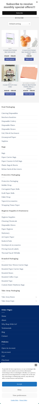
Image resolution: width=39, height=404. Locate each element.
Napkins (5, 141)
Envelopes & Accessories (11, 245)
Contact (5, 336)
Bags (3, 153)
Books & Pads (7, 241)
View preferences (19, 395)
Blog (3, 332)
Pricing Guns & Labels (10, 249)
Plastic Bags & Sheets (10, 165)
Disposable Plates (8, 125)
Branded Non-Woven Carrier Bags (15, 265)
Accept (19, 384)
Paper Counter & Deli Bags (12, 161)
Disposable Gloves (8, 225)
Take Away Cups (8, 301)
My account (6, 352)
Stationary (5, 233)
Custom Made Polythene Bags (13, 285)
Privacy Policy (23, 400)
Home (4, 316)
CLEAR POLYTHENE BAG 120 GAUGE (10, 51)
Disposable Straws (8, 129)
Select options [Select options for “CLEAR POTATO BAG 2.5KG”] (10, 94)
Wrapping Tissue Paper (11, 205)
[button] (36, 365)
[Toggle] (36, 297)
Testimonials (6, 328)
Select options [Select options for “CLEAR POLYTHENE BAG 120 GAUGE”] (10, 59)
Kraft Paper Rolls (8, 193)
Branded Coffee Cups (10, 277)
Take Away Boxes (8, 297)
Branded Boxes (7, 273)
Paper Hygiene (7, 229)
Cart (3, 356)
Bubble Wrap (7, 185)
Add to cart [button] (29, 59)
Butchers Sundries (9, 117)
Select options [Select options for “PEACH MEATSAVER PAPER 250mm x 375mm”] (29, 94)
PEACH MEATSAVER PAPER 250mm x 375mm (29, 86)
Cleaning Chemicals (9, 221)
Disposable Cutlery (9, 121)
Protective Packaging (10, 181)
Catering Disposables (10, 113)
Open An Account (8, 348)
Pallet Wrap (6, 197)
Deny (20, 390)
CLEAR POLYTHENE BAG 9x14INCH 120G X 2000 (29, 52)
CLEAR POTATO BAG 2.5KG (10, 86)
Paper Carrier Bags (9, 157)
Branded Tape (7, 281)
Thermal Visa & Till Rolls (11, 253)
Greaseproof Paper (9, 137)
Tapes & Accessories (9, 201)
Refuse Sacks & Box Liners (12, 169)
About (4, 320)
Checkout (5, 360)
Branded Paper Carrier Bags (12, 269)
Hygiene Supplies (8, 217)
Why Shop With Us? (9, 324)
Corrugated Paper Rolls (10, 189)
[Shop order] (19, 24)
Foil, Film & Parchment (10, 133)
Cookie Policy (14, 400)
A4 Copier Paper (8, 237)
